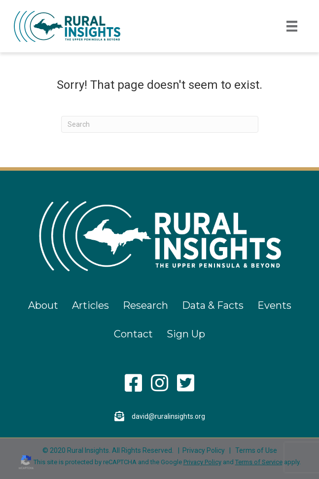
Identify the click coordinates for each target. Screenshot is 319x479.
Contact (133, 334)
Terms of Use (256, 450)
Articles (90, 305)
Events (274, 305)
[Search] (159, 124)
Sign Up (186, 334)
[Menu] (292, 26)
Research (145, 305)
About (43, 305)
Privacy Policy (203, 450)
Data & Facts (213, 305)
